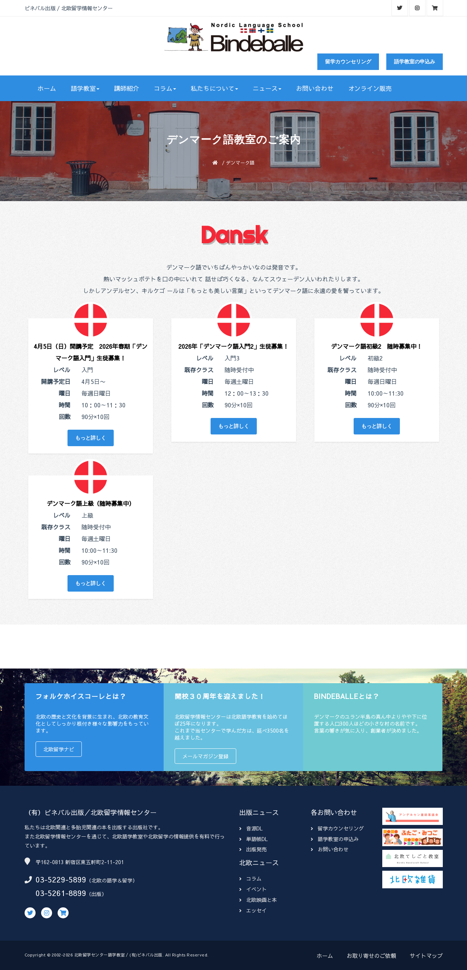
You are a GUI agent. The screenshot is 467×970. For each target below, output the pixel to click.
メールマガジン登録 (205, 756)
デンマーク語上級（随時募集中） (91, 503)
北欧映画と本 (258, 899)
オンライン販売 (370, 88)
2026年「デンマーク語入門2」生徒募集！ (233, 346)
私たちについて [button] (214, 88)
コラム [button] (165, 88)
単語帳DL (253, 839)
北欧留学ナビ (58, 749)
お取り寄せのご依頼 (371, 955)
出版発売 (253, 849)
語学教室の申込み (414, 61)
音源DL (251, 828)
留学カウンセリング (348, 61)
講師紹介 (126, 88)
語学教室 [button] (85, 88)
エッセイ (253, 910)
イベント (253, 889)
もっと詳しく (90, 438)
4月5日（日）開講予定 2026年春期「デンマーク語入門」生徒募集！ (90, 352)
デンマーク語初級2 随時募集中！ (376, 346)
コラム (250, 878)
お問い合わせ (314, 88)
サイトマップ (426, 955)
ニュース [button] (267, 88)
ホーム (46, 88)
